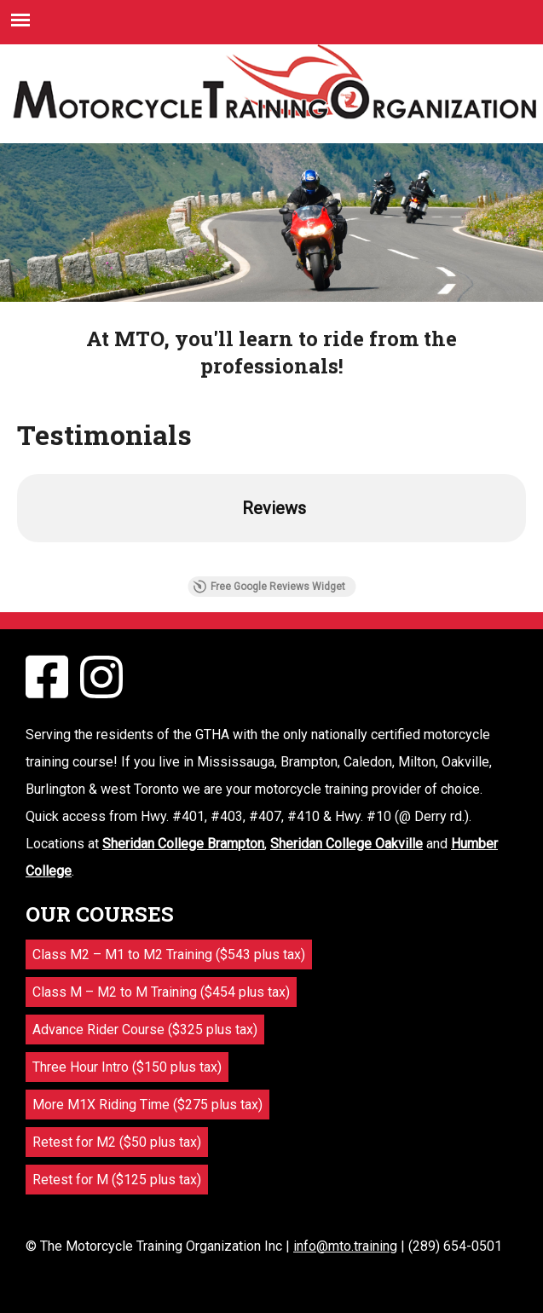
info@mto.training (345, 1246)
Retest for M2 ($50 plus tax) (116, 1142)
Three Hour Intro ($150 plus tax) (127, 1067)
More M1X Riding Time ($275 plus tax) (147, 1104)
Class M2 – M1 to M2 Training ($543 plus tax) (168, 954)
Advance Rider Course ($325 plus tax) (144, 1029)
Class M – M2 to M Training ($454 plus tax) (161, 992)
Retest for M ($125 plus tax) (116, 1179)
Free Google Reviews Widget (269, 586)
